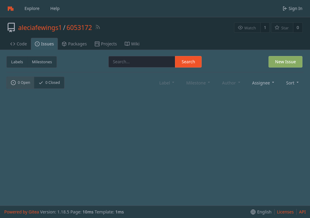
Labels (17, 61)
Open (20, 82)
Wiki (132, 44)
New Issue (285, 61)
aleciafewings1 (40, 28)
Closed (49, 82)
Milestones (42, 61)
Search (188, 61)
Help (55, 8)
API (302, 212)
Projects (106, 44)
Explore (32, 8)
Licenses (285, 212)
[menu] (263, 82)
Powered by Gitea (21, 212)
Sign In (292, 8)
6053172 (79, 28)
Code (18, 44)
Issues (44, 44)
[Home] (10, 8)
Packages (74, 44)
